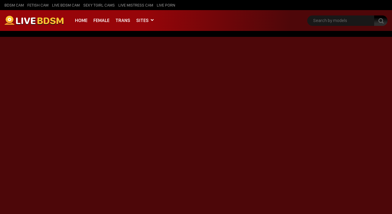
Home (81, 20)
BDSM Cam (14, 5)
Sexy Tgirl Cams (99, 5)
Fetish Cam (37, 5)
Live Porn (166, 5)
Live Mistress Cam (135, 5)
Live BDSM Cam (66, 5)
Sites (142, 20)
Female (101, 20)
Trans (122, 20)
